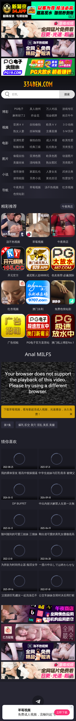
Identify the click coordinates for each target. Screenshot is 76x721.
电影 (5, 143)
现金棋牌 (51, 115)
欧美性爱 (67, 140)
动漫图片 (67, 156)
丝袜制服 (35, 131)
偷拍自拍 (35, 140)
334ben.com (38, 84)
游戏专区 (67, 109)
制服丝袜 (18, 147)
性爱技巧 (67, 178)
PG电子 (18, 109)
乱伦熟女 (51, 147)
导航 (5, 190)
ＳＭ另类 (67, 131)
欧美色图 (51, 156)
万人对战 (51, 109)
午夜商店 (18, 187)
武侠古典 (67, 171)
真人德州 (35, 109)
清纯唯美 (35, 162)
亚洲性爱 (18, 140)
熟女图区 (51, 162)
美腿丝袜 (18, 162)
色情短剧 (18, 194)
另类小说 (35, 178)
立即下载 (61, 712)
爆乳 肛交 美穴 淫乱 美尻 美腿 (36, 425)
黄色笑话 (51, 178)
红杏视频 (67, 187)
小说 (5, 174)
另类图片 (67, 162)
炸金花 (35, 115)
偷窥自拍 (18, 156)
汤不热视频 (51, 187)
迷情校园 (18, 178)
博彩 (5, 111)
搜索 (67, 94)
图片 (5, 158)
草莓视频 (35, 187)
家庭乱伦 (35, 171)
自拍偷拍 (35, 124)
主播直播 (51, 131)
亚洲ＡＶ (18, 124)
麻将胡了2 (19, 115)
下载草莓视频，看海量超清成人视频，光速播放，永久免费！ (38, 411)
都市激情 (18, 171)
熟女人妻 (18, 131)
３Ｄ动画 (67, 124)
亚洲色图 (35, 156)
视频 (5, 127)
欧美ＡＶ (51, 124)
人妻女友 (51, 171)
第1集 (7, 425)
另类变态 (67, 147)
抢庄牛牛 (67, 115)
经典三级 (35, 147)
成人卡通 (51, 140)
